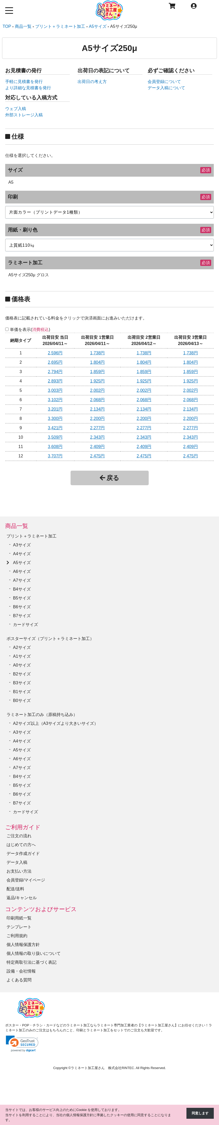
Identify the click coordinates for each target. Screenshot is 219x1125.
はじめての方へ (21, 844)
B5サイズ (22, 598)
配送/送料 (15, 889)
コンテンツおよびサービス (41, 909)
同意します (200, 1113)
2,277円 (97, 428)
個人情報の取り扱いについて (34, 953)
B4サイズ (22, 589)
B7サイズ (22, 615)
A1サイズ (22, 656)
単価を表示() (30, 329)
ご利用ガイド (23, 827)
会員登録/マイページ (26, 880)
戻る (109, 477)
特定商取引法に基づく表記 (32, 962)
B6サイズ (22, 607)
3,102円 (55, 400)
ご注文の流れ (19, 836)
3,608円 (55, 446)
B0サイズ (22, 700)
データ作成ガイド (23, 853)
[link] (22, 1043)
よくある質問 (19, 980)
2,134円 (97, 409)
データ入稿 (17, 862)
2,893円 (55, 381)
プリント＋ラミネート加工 (32, 536)
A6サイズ (22, 571)
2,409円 (97, 446)
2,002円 (97, 390)
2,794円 (55, 371)
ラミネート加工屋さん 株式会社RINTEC (102, 1068)
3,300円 (55, 418)
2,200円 (97, 418)
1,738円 (97, 353)
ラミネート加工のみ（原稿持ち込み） (42, 714)
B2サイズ (22, 674)
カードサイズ (25, 624)
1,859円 (97, 371)
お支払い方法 (19, 871)
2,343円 (97, 437)
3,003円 (55, 390)
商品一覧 (16, 526)
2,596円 (55, 353)
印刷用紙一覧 (19, 918)
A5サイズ (22, 562)
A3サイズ (22, 545)
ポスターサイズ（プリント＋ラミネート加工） (50, 638)
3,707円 (55, 456)
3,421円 (55, 428)
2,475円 (97, 456)
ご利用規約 (17, 936)
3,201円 (55, 409)
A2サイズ (22, 647)
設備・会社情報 (21, 971)
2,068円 (97, 400)
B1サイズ (22, 691)
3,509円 (55, 437)
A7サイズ (22, 580)
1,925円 (97, 381)
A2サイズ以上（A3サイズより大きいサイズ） (55, 723)
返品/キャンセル (22, 898)
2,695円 (55, 362)
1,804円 (97, 362)
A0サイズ (22, 665)
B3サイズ (22, 683)
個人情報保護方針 (23, 944)
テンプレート (19, 927)
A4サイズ (22, 554)
